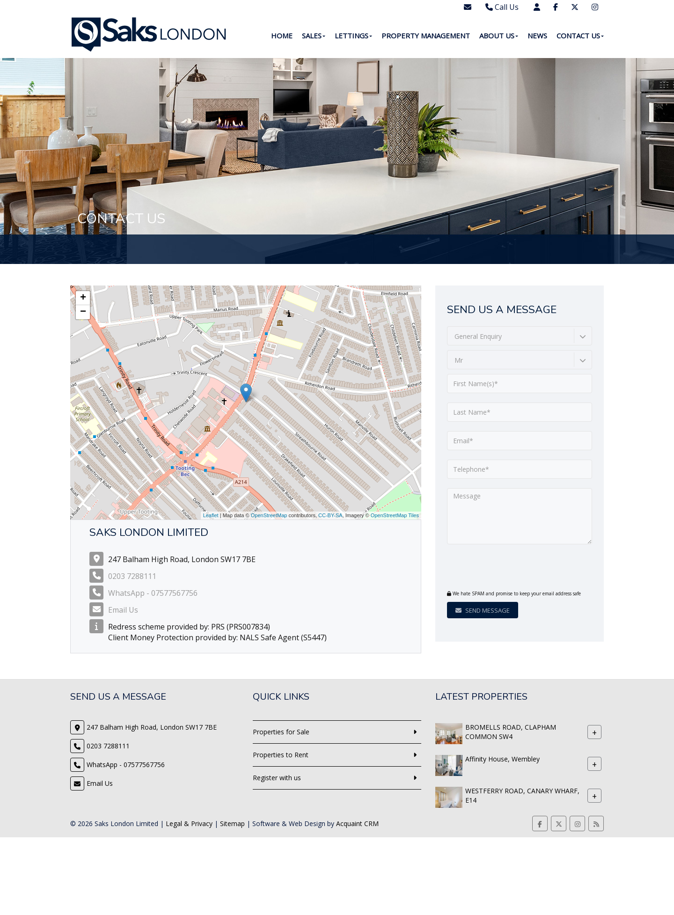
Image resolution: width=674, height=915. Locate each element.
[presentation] (504, 568)
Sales (313, 35)
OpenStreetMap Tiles (395, 515)
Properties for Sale (281, 731)
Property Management (425, 35)
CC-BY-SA (330, 515)
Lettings (353, 35)
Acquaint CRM (357, 823)
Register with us (277, 777)
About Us (498, 35)
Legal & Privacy (189, 823)
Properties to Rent (280, 754)
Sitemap (232, 823)
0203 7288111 (132, 576)
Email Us (123, 610)
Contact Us (580, 35)
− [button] (83, 312)
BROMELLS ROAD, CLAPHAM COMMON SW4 (510, 732)
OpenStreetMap (269, 515)
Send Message (482, 610)
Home (282, 35)
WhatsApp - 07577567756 (153, 593)
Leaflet (211, 515)
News (537, 35)
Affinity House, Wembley (502, 758)
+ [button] (83, 298)
